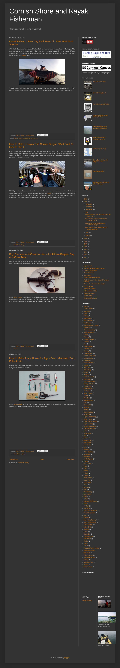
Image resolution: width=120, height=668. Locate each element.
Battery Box (87, 318)
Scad (85, 503)
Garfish (86, 395)
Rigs (85, 489)
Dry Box (86, 374)
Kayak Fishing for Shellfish (101, 104)
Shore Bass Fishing (90, 520)
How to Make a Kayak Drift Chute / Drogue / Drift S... (96, 219)
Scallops (86, 506)
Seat (85, 515)
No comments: (30, 135)
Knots (85, 431)
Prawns (86, 475)
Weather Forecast (89, 557)
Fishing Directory (87, 600)
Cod (85, 344)
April (87, 232)
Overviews (87, 456)
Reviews (86, 487)
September (89, 209)
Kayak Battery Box (99, 171)
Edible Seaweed (89, 377)
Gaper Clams (88, 393)
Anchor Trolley (88, 309)
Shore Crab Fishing (90, 522)
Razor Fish (87, 480)
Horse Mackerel (88, 412)
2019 (86, 238)
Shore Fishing (88, 524)
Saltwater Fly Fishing (90, 501)
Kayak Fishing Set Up (24, 138)
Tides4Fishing (88, 295)
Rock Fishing (88, 492)
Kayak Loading (88, 424)
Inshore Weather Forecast (92, 277)
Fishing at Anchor (89, 384)
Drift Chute (18, 245)
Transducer (87, 539)
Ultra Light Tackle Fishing (91, 548)
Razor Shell (87, 482)
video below (18, 297)
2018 (86, 241)
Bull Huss (87, 327)
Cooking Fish (88, 353)
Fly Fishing (87, 391)
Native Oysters (88, 452)
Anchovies (87, 311)
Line (85, 435)
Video (24, 55)
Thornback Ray (88, 536)
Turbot (86, 546)
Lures (23, 454)
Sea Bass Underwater (90, 510)
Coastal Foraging (89, 339)
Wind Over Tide (88, 562)
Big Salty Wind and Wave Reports (94, 268)
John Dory (87, 414)
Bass (16, 138)
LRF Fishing (87, 442)
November (89, 207)
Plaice (85, 466)
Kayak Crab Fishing (90, 417)
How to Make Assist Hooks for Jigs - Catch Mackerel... (96, 228)
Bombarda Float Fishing (91, 325)
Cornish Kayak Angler (90, 270)
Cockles (86, 342)
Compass (87, 349)
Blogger (66, 658)
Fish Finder (87, 379)
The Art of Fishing (89, 293)
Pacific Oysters (88, 459)
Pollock (86, 473)
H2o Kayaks (87, 275)
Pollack (86, 470)
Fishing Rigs (87, 386)
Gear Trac (87, 398)
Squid (85, 532)
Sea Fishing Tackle (89, 513)
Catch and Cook (89, 332)
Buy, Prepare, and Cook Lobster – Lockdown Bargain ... (95, 224)
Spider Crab (87, 527)
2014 (86, 252)
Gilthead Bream (88, 400)
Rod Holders (87, 494)
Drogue (23, 245)
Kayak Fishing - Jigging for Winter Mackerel (101, 183)
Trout (85, 543)
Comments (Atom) (23, 463)
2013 (86, 255)
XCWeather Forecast (90, 298)
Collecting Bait (88, 346)
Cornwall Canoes (89, 273)
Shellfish (86, 517)
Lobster (17, 349)
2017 (86, 244)
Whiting (86, 560)
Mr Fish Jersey (88, 286)
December (89, 204)
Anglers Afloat (88, 266)
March (88, 235)
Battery (86, 316)
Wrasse (86, 564)
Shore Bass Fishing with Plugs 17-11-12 (100, 160)
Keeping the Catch (89, 428)
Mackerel (86, 449)
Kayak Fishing (88, 419)
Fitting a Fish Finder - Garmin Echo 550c (99, 138)
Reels (85, 485)
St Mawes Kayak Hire (90, 291)
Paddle (86, 461)
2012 (86, 257)
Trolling (86, 541)
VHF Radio (87, 553)
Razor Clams (88, 478)
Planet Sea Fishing (89, 288)
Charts (86, 334)
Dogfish (86, 365)
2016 (86, 246)
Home (42, 459)
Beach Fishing (88, 320)
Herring (86, 410)
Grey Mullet (87, 405)
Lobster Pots (87, 440)
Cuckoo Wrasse (88, 363)
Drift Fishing (87, 370)
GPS (85, 402)
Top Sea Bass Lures (99, 81)
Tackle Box (87, 534)
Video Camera (88, 555)
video (49, 193)
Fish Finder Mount (89, 381)
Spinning (86, 529)
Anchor (86, 306)
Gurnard (86, 407)
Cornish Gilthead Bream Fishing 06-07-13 (100, 116)
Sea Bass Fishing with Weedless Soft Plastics (100, 127)
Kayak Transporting (90, 426)
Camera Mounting (89, 330)
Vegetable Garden (89, 550)
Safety (86, 499)
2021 (86, 199)
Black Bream (88, 323)
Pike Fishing (87, 463)
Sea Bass (87, 508)
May (87, 212)
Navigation (87, 454)
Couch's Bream (88, 358)
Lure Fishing (34, 138)
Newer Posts (14, 459)
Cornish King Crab (89, 356)
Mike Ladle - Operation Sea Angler (94, 284)
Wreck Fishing (88, 567)
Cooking (86, 351)
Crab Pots (87, 360)
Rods (85, 496)
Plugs (85, 468)
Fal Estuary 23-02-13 (99, 149)
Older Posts (70, 459)
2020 (86, 201)
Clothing (86, 337)
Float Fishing (88, 388)
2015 (86, 249)
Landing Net (87, 433)
